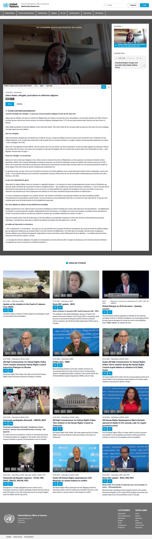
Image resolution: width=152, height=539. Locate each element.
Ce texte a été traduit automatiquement (21, 111)
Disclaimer (138, 527)
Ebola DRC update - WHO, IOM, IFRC (118, 478)
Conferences (74, 13)
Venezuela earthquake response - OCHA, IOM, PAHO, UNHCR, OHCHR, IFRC (23, 479)
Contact (8, 537)
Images (54, 13)
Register (133, 5)
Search (137, 516)
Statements (42, 13)
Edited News (10, 13)
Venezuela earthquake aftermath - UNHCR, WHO (24, 420)
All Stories (99, 13)
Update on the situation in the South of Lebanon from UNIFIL (24, 305)
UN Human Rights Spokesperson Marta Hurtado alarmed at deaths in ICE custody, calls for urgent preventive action (124, 423)
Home (137, 513)
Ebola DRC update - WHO (64, 304)
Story (10, 104)
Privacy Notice (29, 537)
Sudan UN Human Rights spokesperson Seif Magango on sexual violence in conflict (72, 479)
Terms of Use (139, 525)
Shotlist (19, 104)
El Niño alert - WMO (61, 362)
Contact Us (138, 523)
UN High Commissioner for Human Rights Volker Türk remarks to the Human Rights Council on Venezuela (74, 423)
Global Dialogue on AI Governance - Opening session (122, 307)
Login (144, 5)
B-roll (63, 13)
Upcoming (87, 13)
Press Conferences (26, 13)
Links (137, 520)
